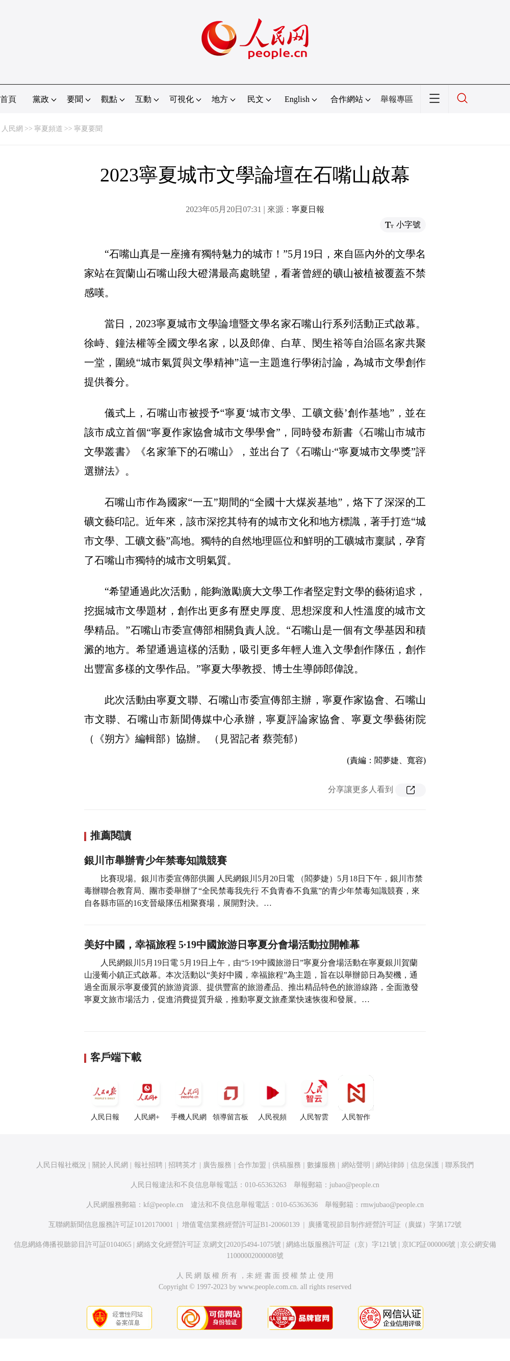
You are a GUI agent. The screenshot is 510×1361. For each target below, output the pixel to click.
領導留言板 (230, 1098)
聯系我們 (459, 1165)
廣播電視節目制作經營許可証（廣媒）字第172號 (385, 1224)
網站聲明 (356, 1165)
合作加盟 (252, 1165)
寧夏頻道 (48, 129)
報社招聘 (148, 1165)
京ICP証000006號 (429, 1244)
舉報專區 (396, 99)
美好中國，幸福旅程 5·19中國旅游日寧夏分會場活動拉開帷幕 (222, 944)
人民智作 (356, 1098)
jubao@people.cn (354, 1185)
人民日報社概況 (61, 1165)
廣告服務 (217, 1165)
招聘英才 (182, 1165)
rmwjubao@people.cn (392, 1205)
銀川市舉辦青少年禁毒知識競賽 (155, 860)
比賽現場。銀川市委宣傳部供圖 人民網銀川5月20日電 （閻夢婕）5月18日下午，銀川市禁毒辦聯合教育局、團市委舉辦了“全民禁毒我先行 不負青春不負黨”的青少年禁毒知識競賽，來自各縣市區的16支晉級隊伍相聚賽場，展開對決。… (253, 890)
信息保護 (425, 1165)
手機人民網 (189, 1098)
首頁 (8, 99)
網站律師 (390, 1165)
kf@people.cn (163, 1205)
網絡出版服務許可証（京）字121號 (341, 1244)
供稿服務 (286, 1165)
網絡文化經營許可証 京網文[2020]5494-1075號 (209, 1244)
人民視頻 (272, 1098)
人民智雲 (314, 1098)
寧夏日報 (308, 209)
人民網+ (147, 1098)
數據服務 (321, 1165)
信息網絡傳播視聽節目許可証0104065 (73, 1244)
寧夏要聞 (88, 129)
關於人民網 (110, 1165)
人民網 (12, 129)
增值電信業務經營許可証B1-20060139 (241, 1224)
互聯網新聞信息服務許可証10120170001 (110, 1224)
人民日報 (105, 1098)
